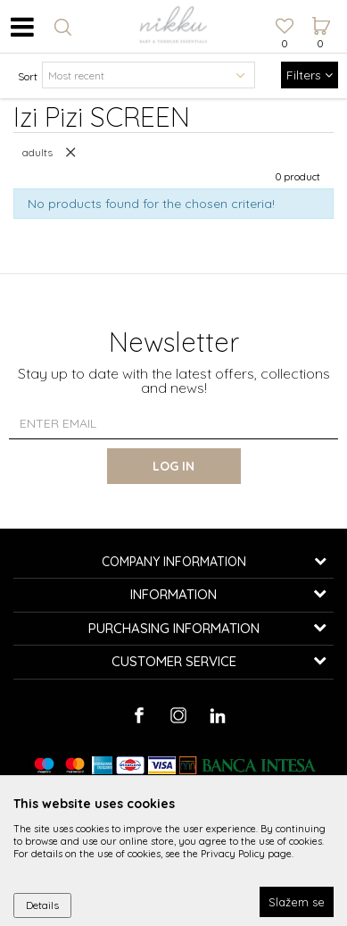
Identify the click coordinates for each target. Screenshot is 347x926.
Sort (27, 76)
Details (42, 905)
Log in (173, 466)
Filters (309, 75)
